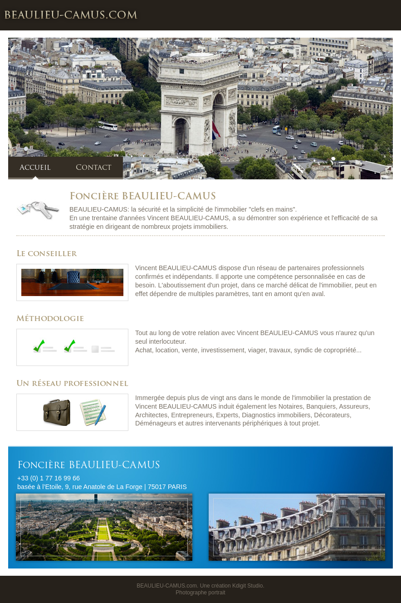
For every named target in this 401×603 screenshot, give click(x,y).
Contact (94, 168)
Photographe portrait (200, 592)
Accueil (35, 168)
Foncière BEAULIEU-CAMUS (71, 14)
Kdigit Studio (247, 586)
